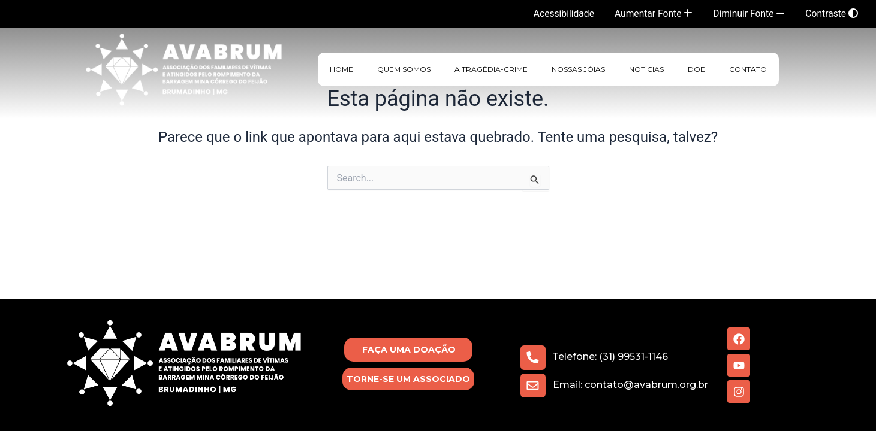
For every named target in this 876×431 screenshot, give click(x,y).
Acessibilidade (559, 13)
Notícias (646, 69)
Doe (696, 69)
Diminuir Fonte (747, 13)
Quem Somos (404, 69)
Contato (748, 69)
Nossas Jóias (578, 69)
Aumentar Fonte (650, 13)
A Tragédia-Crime (491, 69)
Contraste (831, 13)
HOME (341, 69)
